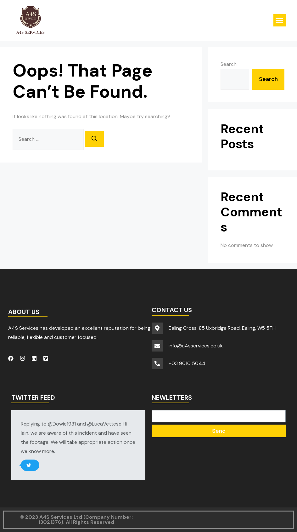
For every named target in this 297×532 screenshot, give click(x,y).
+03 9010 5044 (187, 363)
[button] (279, 20)
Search (229, 64)
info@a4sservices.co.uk (196, 345)
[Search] (94, 139)
